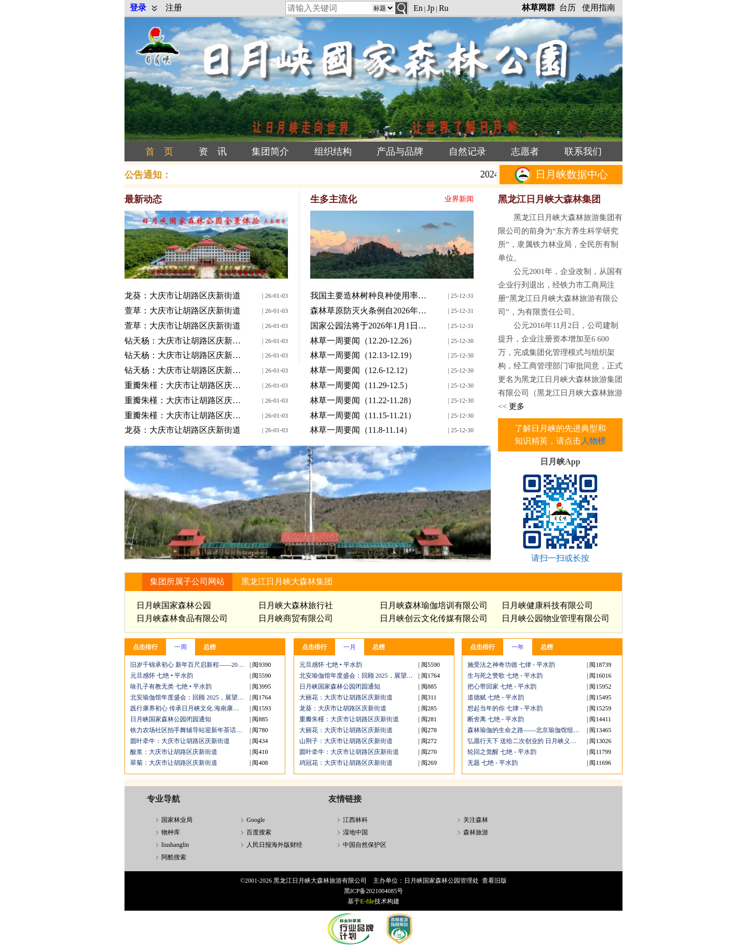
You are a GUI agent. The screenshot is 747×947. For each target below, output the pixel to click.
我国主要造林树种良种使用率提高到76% (370, 295)
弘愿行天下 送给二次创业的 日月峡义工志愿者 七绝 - (527, 741)
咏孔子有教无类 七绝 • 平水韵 (171, 686)
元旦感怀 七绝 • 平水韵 (161, 675)
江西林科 (355, 820)
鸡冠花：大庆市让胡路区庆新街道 (346, 762)
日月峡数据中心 (561, 175)
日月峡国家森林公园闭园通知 (170, 719)
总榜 (209, 647)
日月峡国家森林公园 (173, 605)
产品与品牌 (400, 151)
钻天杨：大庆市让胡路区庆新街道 (184, 340)
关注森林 (475, 820)
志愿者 (525, 151)
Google (255, 820)
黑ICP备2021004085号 (374, 891)
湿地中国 (355, 832)
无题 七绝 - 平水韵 (492, 762)
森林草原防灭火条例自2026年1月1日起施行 (370, 310)
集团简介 (270, 151)
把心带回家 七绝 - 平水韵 (501, 686)
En (418, 8)
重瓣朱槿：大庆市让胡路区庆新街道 (184, 385)
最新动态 (143, 199)
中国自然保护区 (364, 844)
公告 (148, 175)
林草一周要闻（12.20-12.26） (363, 340)
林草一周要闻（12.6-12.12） (361, 370)
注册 (173, 7)
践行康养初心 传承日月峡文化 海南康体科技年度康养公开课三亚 (190, 708)
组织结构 (333, 151)
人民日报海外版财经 (274, 844)
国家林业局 (176, 820)
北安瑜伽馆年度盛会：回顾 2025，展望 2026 (190, 697)
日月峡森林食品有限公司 (182, 618)
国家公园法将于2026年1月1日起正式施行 (370, 325)
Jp (430, 8)
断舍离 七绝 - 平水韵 (495, 719)
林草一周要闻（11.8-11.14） (361, 430)
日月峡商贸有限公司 (295, 618)
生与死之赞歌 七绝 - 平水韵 (505, 675)
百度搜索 (258, 832)
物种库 (170, 832)
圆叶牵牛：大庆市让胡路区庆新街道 (180, 741)
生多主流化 (333, 199)
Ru (444, 8)
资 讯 (213, 151)
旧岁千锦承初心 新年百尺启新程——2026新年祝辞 (190, 664)
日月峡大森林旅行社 (295, 605)
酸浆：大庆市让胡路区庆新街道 (173, 752)
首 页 (159, 151)
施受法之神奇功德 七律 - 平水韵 (511, 664)
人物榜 (593, 440)
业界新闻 (459, 199)
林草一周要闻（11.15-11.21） (363, 415)
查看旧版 (494, 880)
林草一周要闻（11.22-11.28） (363, 400)
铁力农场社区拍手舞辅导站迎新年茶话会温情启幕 (190, 730)
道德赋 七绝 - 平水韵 (495, 697)
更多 (515, 406)
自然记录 (467, 151)
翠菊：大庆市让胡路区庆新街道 (173, 762)
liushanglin (175, 844)
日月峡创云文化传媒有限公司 (434, 618)
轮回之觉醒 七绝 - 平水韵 (501, 752)
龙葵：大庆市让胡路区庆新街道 (183, 295)
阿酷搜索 (173, 857)
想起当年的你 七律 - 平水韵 (505, 708)
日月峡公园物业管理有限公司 (556, 618)
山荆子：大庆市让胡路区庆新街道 (346, 741)
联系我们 (583, 151)
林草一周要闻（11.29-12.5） (361, 385)
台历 (567, 7)
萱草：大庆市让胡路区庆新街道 (183, 310)
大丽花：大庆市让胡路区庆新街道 (346, 697)
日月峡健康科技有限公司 (547, 605)
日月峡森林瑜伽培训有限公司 (434, 605)
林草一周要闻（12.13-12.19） (363, 355)
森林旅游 (475, 832)
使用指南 (598, 7)
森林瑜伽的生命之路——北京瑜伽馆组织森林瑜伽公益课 (527, 730)
